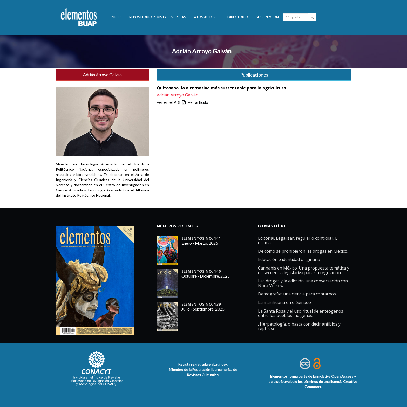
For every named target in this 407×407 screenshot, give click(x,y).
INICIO (116, 17)
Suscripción (267, 17)
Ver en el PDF (171, 102)
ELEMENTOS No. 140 (201, 271)
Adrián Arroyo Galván (202, 51)
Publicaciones (254, 75)
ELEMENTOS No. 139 (201, 304)
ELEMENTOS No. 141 (201, 238)
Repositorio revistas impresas (157, 17)
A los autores (207, 17)
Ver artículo (198, 102)
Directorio (237, 17)
